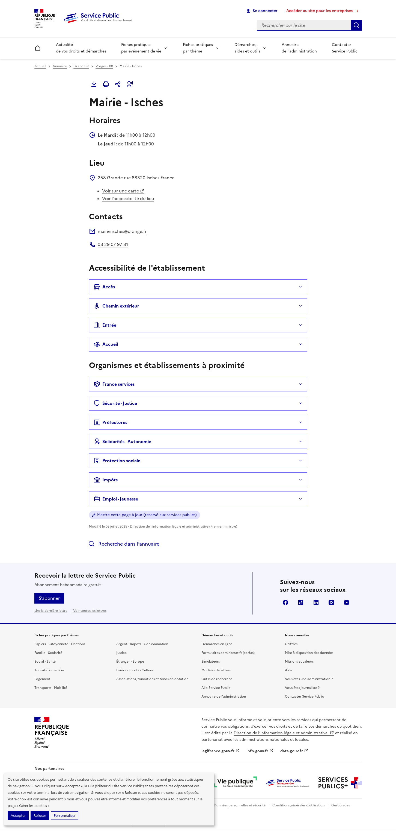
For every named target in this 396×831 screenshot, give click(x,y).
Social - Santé (45, 661)
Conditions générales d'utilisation (298, 805)
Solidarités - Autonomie (122, 441)
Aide (288, 670)
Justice (121, 652)
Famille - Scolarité (48, 652)
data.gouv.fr (294, 751)
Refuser (40, 815)
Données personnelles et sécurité (240, 805)
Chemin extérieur (116, 306)
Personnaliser (65, 815)
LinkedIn (316, 602)
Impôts (106, 480)
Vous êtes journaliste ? (302, 687)
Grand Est (81, 66)
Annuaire (60, 66)
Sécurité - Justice (115, 403)
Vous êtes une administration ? (309, 679)
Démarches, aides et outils (247, 48)
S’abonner (49, 598)
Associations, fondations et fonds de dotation (152, 679)
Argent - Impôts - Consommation (142, 644)
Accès (104, 286)
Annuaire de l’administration (299, 48)
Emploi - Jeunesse (116, 499)
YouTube (346, 602)
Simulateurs (210, 661)
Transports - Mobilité (50, 687)
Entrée (105, 325)
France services (114, 384)
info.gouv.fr (260, 751)
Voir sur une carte (123, 191)
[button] (130, 84)
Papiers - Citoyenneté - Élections (59, 644)
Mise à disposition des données (309, 652)
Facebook (285, 602)
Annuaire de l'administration (223, 696)
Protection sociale (117, 460)
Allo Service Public (215, 687)
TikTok (300, 602)
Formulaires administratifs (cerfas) (228, 652)
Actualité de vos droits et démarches (81, 48)
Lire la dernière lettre (50, 610)
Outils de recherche (216, 679)
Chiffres (291, 644)
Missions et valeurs (299, 661)
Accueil (40, 66)
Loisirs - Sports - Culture (134, 670)
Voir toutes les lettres (89, 610)
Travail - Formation (49, 670)
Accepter (18, 815)
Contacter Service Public (345, 48)
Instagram (331, 602)
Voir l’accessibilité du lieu (128, 198)
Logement (42, 679)
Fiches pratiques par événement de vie (141, 48)
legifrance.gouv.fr (220, 751)
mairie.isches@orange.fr (122, 231)
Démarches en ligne (216, 644)
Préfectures (110, 422)
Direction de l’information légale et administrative (284, 733)
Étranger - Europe (130, 661)
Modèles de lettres (216, 670)
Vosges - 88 (104, 66)
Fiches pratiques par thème (198, 48)
